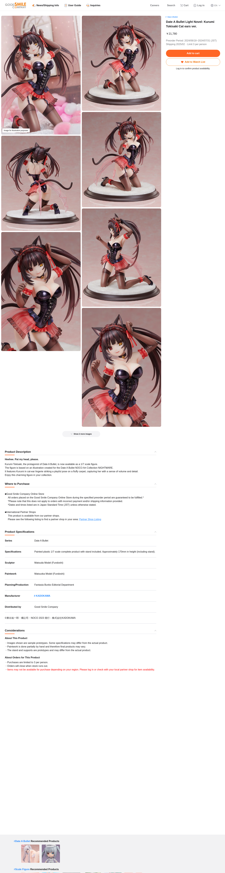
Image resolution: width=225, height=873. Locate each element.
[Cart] (184, 5)
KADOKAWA (43, 596)
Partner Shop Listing (90, 519)
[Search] (169, 5)
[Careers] (152, 5)
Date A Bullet (173, 17)
